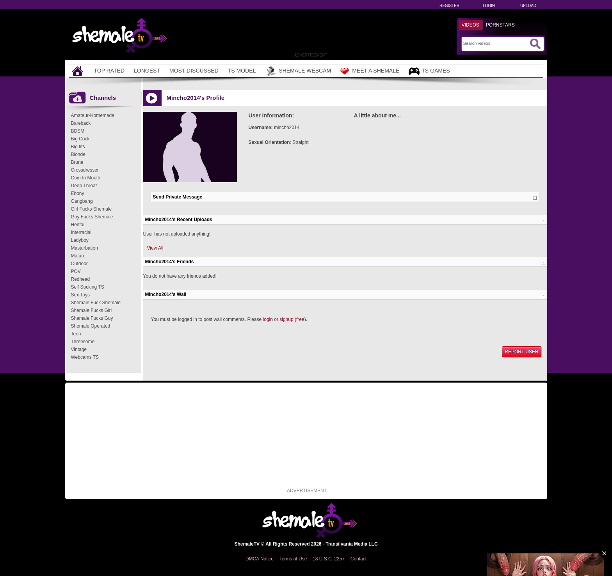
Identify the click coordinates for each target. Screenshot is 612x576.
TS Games (429, 71)
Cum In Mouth (85, 178)
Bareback (81, 123)
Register (449, 6)
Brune (77, 162)
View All (155, 248)
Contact (358, 559)
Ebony (77, 193)
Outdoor (79, 263)
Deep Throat (84, 185)
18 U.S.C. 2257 (329, 559)
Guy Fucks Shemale (92, 217)
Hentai (78, 224)
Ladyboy (80, 240)
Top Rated (109, 70)
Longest (147, 70)
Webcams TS (85, 357)
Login (489, 6)
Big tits (78, 146)
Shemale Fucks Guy (92, 318)
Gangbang (82, 201)
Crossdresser (85, 170)
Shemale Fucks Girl (91, 310)
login (268, 319)
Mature (78, 256)
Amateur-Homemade (92, 115)
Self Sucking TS (87, 287)
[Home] (78, 70)
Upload (528, 6)
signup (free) (292, 319)
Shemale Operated (90, 326)
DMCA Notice (260, 559)
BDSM (78, 131)
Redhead (80, 279)
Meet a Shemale (369, 70)
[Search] (495, 43)
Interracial (81, 232)
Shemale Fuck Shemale (96, 302)
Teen (76, 334)
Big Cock (80, 139)
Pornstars (500, 25)
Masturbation (84, 248)
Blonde (78, 154)
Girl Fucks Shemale (91, 209)
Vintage (79, 349)
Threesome (83, 341)
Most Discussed (194, 70)
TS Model (242, 70)
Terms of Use (293, 559)
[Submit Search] (535, 43)
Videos (470, 25)
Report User (521, 351)
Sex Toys (80, 295)
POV (76, 271)
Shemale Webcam (298, 71)
